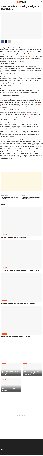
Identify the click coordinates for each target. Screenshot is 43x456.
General (3, 380)
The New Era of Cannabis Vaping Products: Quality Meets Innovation (10, 389)
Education (4, 235)
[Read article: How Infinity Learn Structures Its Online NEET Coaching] (21, 321)
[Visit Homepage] (21, 2)
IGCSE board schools (29, 56)
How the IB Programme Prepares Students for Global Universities (18, 304)
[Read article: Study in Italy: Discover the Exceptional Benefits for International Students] (21, 255)
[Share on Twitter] (6, 41)
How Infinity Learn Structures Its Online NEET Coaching (15, 338)
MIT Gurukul (30, 114)
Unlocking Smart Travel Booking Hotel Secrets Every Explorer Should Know (32, 374)
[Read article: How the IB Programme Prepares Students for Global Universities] (21, 288)
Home (2, 450)
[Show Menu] (1, 2)
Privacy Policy (11, 452)
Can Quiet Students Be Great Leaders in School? (13, 238)
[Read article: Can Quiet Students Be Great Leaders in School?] (21, 222)
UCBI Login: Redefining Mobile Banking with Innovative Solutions (10, 374)
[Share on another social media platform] (9, 41)
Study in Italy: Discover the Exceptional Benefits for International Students (21, 271)
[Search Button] (41, 2)
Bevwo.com (6, 452)
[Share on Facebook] (2, 41)
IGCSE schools (33, 60)
